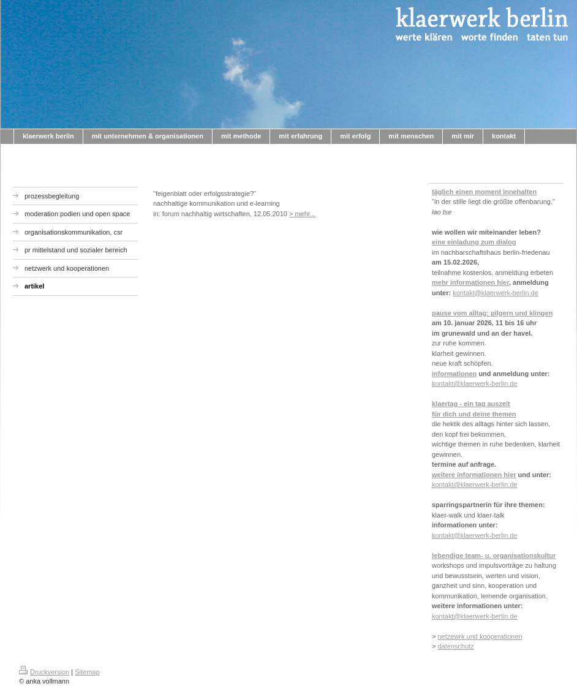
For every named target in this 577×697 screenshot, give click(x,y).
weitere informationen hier (474, 474)
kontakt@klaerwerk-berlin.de (495, 292)
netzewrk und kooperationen (479, 636)
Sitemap (87, 672)
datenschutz (455, 646)
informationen (454, 373)
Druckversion (44, 672)
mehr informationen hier (470, 282)
